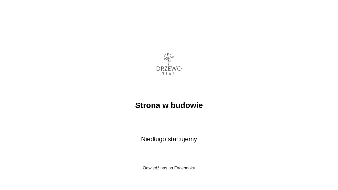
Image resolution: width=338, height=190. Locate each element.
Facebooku (184, 168)
